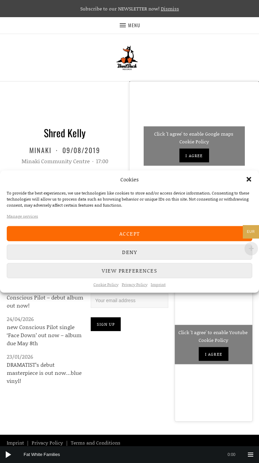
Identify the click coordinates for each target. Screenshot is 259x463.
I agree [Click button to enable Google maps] (194, 155)
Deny (129, 252)
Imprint (158, 284)
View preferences (129, 270)
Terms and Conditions (95, 442)
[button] (249, 179)
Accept (129, 233)
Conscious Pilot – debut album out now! (45, 301)
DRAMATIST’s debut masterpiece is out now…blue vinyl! (44, 373)
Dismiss (170, 8)
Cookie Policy (105, 284)
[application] (129, 454)
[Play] (8, 454)
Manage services (22, 216)
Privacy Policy (134, 284)
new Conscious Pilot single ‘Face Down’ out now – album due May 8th (44, 335)
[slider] (133, 454)
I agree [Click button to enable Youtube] (213, 354)
